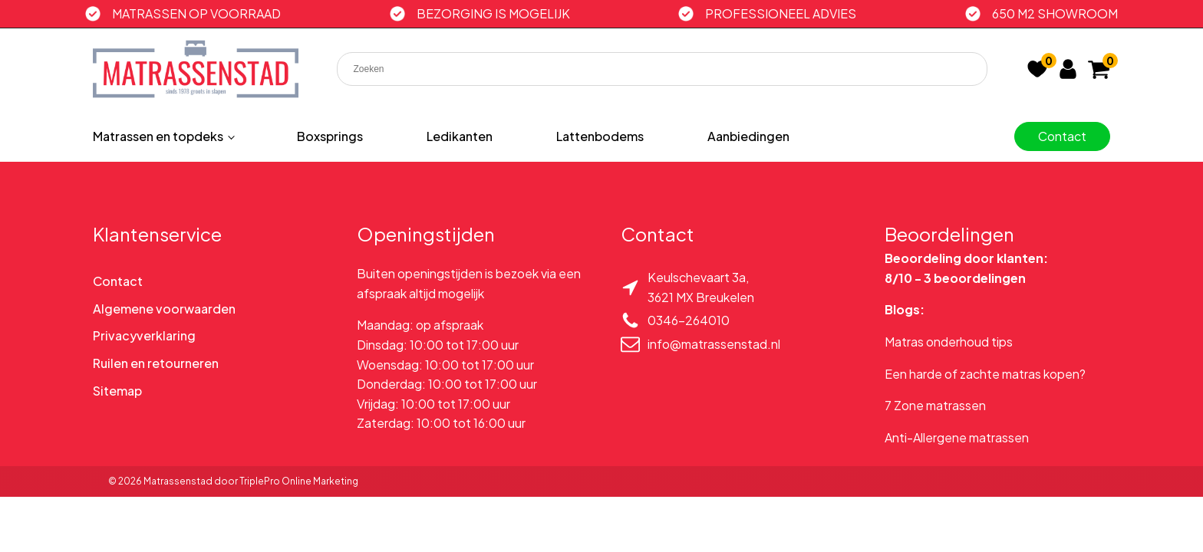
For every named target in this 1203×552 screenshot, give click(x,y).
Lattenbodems (600, 136)
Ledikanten (460, 136)
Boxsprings (330, 136)
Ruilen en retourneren (156, 363)
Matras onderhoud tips (949, 342)
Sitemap (117, 391)
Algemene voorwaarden (164, 309)
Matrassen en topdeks (158, 136)
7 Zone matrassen (935, 405)
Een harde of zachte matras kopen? (985, 374)
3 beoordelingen (975, 278)
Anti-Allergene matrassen (957, 437)
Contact (1062, 136)
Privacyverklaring (144, 335)
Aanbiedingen (748, 136)
